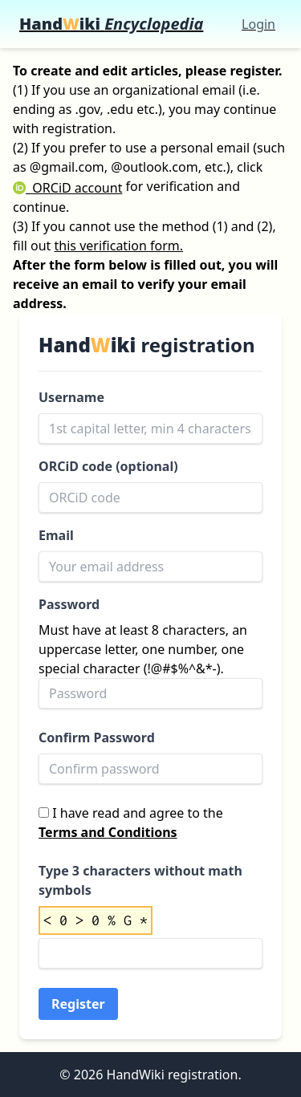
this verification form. (119, 245)
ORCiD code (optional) (108, 466)
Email (56, 535)
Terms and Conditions (108, 832)
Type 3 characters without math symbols (140, 880)
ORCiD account (67, 188)
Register (78, 1004)
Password (69, 604)
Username (71, 397)
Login (258, 24)
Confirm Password (97, 737)
